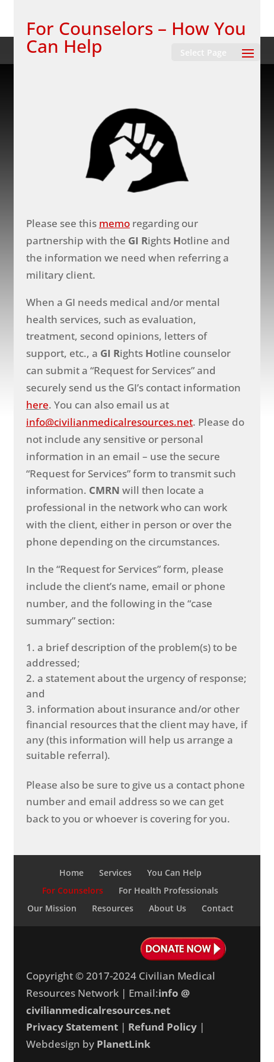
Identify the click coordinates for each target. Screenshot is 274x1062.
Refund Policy (162, 1027)
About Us (167, 908)
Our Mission (52, 908)
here (37, 405)
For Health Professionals (168, 890)
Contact (218, 908)
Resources (112, 908)
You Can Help (174, 872)
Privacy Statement (72, 1027)
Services (115, 872)
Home (71, 872)
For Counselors (72, 890)
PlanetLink (124, 1044)
